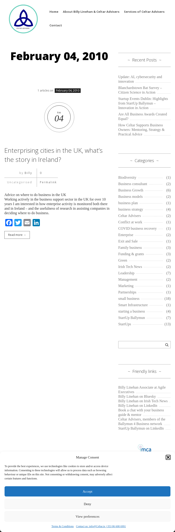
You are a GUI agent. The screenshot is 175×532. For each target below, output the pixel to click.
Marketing (126, 286)
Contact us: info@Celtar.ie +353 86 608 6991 (101, 526)
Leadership (126, 273)
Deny (87, 504)
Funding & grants (131, 254)
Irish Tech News (130, 267)
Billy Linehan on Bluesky (137, 396)
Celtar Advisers (129, 216)
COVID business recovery (137, 228)
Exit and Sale (128, 241)
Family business (130, 247)
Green (122, 260)
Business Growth (130, 190)
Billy (28, 173)
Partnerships (127, 292)
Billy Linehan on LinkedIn (137, 405)
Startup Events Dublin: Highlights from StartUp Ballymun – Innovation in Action (143, 103)
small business (128, 298)
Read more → (17, 235)
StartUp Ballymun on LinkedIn (141, 428)
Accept (87, 491)
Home (53, 12)
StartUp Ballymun (131, 318)
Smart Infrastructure (133, 305)
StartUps (124, 324)
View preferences (87, 516)
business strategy (130, 209)
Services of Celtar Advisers (144, 12)
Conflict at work (130, 222)
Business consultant (132, 184)
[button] (168, 457)
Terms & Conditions (62, 526)
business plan (128, 203)
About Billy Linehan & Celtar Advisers (91, 12)
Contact (55, 25)
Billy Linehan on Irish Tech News (143, 401)
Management (127, 279)
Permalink (47, 182)
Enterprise (125, 235)
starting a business (131, 311)
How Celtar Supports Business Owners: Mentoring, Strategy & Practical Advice (141, 129)
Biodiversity (127, 177)
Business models (130, 197)
